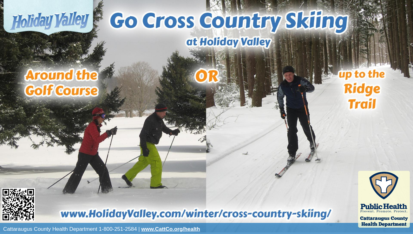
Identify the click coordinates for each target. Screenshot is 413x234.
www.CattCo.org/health (170, 229)
